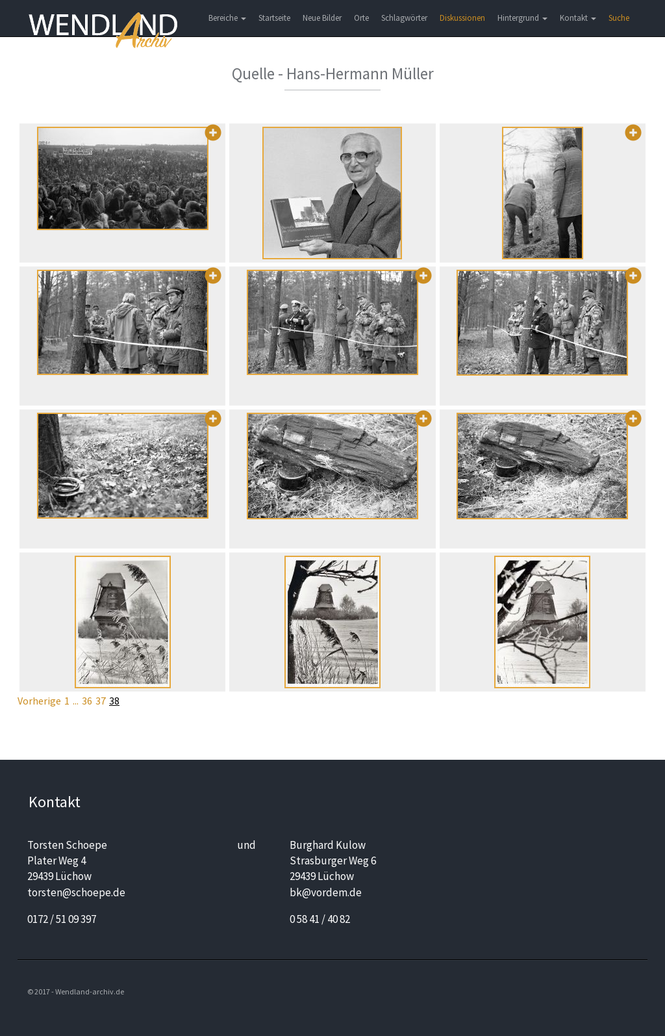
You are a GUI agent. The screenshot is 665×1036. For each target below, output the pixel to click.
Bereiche (227, 17)
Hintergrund (522, 17)
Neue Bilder (322, 17)
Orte (361, 17)
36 (87, 700)
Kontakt (578, 17)
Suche (619, 17)
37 (100, 700)
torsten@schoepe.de (76, 892)
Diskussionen (462, 17)
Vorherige (39, 700)
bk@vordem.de (326, 892)
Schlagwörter (404, 17)
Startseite (274, 17)
